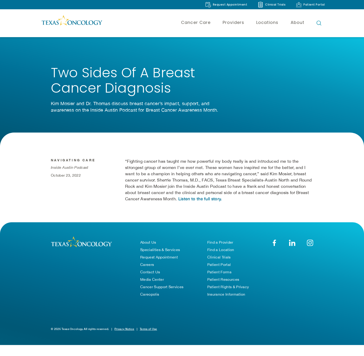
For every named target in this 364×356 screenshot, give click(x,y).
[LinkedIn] (292, 246)
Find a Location (220, 253)
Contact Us (150, 275)
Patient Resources (223, 283)
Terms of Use (148, 332)
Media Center (152, 283)
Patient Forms (219, 275)
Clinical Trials (219, 261)
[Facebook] (274, 246)
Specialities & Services (160, 253)
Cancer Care (196, 22)
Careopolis (149, 298)
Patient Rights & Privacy (228, 290)
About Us (148, 246)
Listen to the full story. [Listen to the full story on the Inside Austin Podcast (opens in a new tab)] (200, 202)
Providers (233, 22)
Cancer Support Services (161, 290)
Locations (267, 22)
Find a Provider (220, 246)
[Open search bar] (319, 23)
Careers (147, 268)
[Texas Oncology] (71, 23)
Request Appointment (159, 261)
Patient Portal (219, 268)
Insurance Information (226, 298)
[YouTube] (310, 246)
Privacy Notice (124, 332)
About (297, 22)
